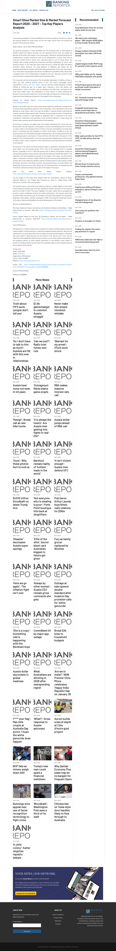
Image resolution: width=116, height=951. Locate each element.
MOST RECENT (23, 10)
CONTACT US (43, 10)
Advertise (58, 921)
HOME (14, 10)
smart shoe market (33, 85)
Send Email (21, 254)
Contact (58, 924)
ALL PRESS (33, 10)
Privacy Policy (58, 918)
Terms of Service (57, 914)
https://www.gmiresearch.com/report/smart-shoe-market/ (32, 174)
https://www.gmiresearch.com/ (29, 261)
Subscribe (27, 931)
